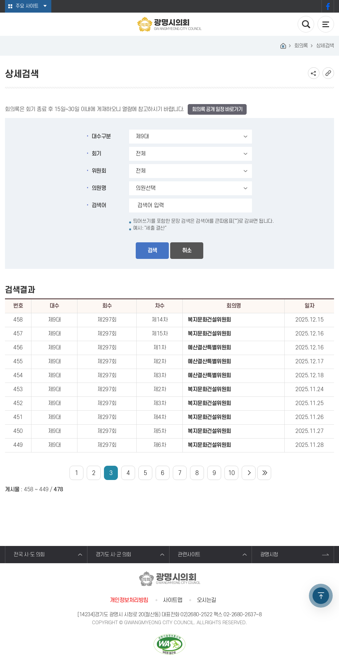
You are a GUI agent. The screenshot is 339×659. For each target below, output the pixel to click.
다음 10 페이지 (249, 473)
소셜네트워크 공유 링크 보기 (313, 73)
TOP (321, 595)
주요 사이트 (27, 6)
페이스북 (327, 6)
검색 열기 (306, 24)
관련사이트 (189, 555)
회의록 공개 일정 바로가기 (217, 109)
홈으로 (283, 46)
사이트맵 (172, 600)
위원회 (99, 171)
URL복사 (328, 73)
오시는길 (206, 600)
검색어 (99, 206)
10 (231, 473)
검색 (152, 251)
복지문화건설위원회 (209, 320)
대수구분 (101, 137)
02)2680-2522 (196, 615)
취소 (186, 251)
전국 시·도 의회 (29, 555)
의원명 (99, 188)
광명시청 (269, 555)
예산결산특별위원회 (209, 348)
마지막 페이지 (264, 473)
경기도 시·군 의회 (113, 555)
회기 (96, 154)
